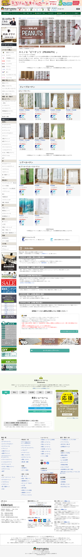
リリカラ (6, 61)
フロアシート (5, 172)
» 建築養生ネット (25, 480)
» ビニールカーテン (26, 445)
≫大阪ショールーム (9, 312)
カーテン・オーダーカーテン (28, 18)
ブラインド (5, 135)
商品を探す (6, 13)
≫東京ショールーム (9, 303)
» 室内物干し (24, 467)
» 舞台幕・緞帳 (24, 462)
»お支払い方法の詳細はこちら (27, 282)
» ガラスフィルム (5, 469)
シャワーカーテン (6, 113)
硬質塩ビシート (6, 210)
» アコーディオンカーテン (27, 447)
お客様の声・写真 (40, 13)
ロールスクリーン (6, 144)
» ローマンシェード (6, 464)
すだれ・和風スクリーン (8, 152)
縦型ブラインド (6, 141)
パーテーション (6, 191)
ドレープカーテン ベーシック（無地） (8, 102)
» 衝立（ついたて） (26, 454)
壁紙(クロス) (5, 207)
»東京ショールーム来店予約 (40, 411)
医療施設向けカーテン (7, 111)
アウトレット (5, 249)
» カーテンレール (5, 446)
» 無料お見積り (64, 455)
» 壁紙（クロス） (25, 459)
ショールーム (16, 13)
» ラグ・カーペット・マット (8, 477)
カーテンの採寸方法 (7, 47)
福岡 (48, 392)
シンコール (7, 63)
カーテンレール (6, 130)
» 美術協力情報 (64, 464)
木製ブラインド (6, 138)
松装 (20, 18)
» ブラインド (4, 448)
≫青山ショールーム (9, 306)
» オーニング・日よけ (26, 483)
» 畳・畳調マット (5, 486)
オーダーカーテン (7, 45)
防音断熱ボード (6, 216)
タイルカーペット (6, 163)
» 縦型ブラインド (5, 453)
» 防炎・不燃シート (26, 478)
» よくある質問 (64, 460)
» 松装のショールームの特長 (48, 439)
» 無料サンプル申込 (65, 453)
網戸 (3, 158)
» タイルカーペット (6, 479)
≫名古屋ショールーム (9, 310)
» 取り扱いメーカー (65, 484)
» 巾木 (2, 489)
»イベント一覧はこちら (72, 418)
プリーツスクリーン (7, 147)
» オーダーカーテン (6, 441)
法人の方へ (51, 13)
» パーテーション (25, 452)
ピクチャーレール (6, 213)
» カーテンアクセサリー (7, 443)
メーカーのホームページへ (69, 331)
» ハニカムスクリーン (6, 462)
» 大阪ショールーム (45, 451)
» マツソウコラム (64, 442)
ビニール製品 (5, 185)
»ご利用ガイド (44, 253)
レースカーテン (6, 105)
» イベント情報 (44, 456)
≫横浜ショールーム (9, 308)
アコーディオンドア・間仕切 (9, 183)
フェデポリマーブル (9, 75)
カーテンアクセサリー (7, 133)
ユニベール (7, 77)
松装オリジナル (8, 52)
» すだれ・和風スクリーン (7, 466)
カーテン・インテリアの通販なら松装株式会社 (41, 551)
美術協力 (59, 13)
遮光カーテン (5, 83)
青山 (14, 392)
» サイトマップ (64, 462)
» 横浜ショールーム (45, 446)
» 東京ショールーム (45, 442)
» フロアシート (5, 484)
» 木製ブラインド (5, 451)
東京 (6, 392)
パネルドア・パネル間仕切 (8, 188)
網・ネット (5, 221)
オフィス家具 (5, 241)
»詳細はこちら (64, 509)
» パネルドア (24, 450)
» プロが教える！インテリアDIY (68, 439)
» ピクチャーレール (26, 457)
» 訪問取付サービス (65, 446)
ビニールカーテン (6, 108)
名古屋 (32, 392)
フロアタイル (5, 169)
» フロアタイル (5, 482)
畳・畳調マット (6, 174)
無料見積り (44, 262)
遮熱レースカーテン (7, 85)
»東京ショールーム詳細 (40, 408)
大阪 (40, 392)
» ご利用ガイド (64, 457)
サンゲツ (6, 55)
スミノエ (6, 69)
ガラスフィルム (6, 155)
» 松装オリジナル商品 (26, 490)
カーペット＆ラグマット (8, 166)
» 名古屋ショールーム (46, 449)
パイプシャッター (6, 199)
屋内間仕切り (5, 238)
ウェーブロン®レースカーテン (9, 88)
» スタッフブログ (64, 467)
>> (43, 504)
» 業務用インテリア (26, 492)
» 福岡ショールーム (45, 453)
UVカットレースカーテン (8, 91)
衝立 (3, 194)
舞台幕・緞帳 (5, 116)
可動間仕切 (5, 196)
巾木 (3, 177)
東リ (5, 72)
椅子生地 (4, 246)
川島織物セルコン (8, 58)
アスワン (6, 66)
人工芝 (3, 224)
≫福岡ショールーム (9, 314)
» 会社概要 (63, 479)
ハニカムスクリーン (7, 149)
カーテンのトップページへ (45, 350)
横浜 (23, 392)
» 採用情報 (63, 482)
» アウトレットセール (26, 495)
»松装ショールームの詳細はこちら (41, 388)
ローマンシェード (6, 127)
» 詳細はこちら (37, 517)
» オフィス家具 (24, 470)
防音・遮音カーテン (7, 94)
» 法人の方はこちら (65, 486)
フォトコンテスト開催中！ (72, 13)
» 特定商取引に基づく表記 (66, 469)
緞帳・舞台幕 (5, 202)
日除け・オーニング (7, 227)
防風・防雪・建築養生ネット (9, 232)
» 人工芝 (23, 485)
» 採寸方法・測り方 (65, 444)
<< (36, 504)
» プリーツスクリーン (6, 459)
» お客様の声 (44, 470)
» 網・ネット (24, 476)
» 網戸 (2, 471)
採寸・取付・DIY (27, 13)
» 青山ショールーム (45, 444)
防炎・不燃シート (6, 230)
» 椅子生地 (23, 487)
